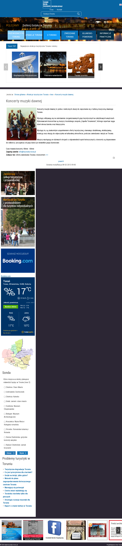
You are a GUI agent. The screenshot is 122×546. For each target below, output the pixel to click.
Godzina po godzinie (9, 330)
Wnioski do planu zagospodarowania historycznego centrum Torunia (17, 481)
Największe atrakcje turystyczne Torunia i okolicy (38, 46)
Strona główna (19, 94)
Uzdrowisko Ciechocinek (15, 392)
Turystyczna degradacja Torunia (18, 469)
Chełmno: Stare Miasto (14, 387)
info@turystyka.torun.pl (27, 152)
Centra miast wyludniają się (16, 491)
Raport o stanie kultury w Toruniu (18, 506)
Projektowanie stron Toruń (114, 545)
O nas (51, 10)
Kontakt (59, 10)
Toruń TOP (12, 46)
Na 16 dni (6, 333)
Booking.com (6, 276)
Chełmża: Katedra (12, 396)
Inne (51, 94)
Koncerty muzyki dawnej (64, 94)
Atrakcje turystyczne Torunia (37, 94)
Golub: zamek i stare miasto (16, 401)
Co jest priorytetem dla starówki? (18, 472)
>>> (47, 155)
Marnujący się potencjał (14, 487)
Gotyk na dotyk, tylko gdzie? (16, 475)
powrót (61, 161)
